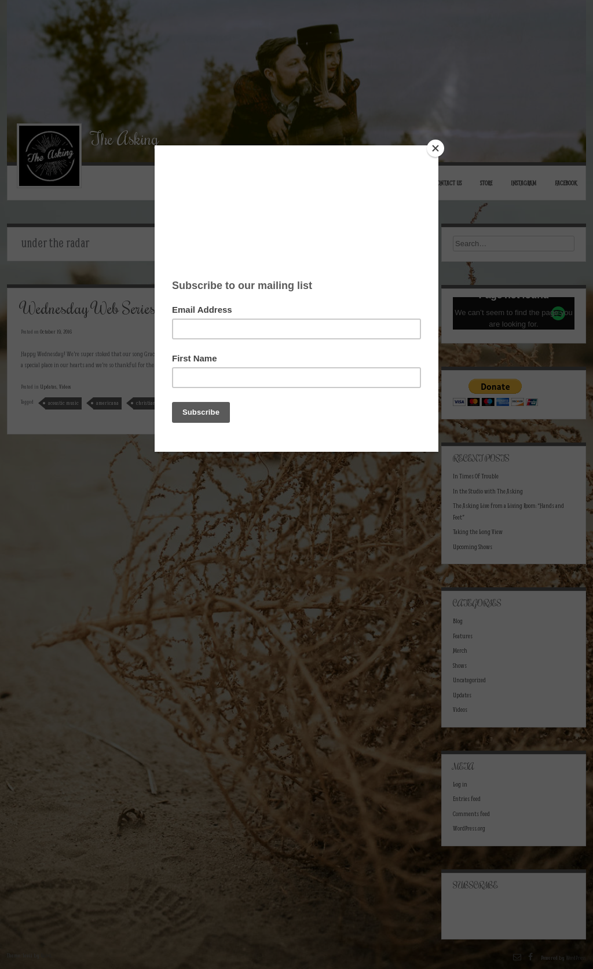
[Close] (435, 148)
